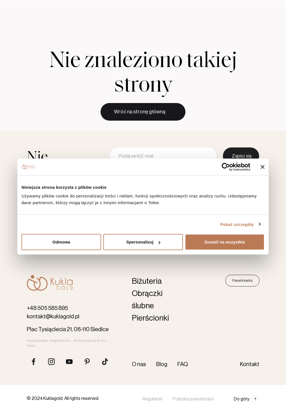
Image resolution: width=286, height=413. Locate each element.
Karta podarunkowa (193, 24)
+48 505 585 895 (47, 308)
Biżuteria (126, 24)
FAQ (182, 364)
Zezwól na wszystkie (224, 242)
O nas (137, 5)
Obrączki (64, 24)
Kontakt (171, 5)
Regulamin (152, 399)
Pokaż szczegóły (237, 224)
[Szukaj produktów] (222, 24)
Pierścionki (95, 24)
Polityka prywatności (193, 399)
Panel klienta (242, 280)
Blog (153, 5)
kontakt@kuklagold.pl (53, 316)
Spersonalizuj (143, 242)
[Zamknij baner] (262, 167)
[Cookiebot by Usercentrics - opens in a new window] (225, 167)
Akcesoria (157, 24)
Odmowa (61, 242)
